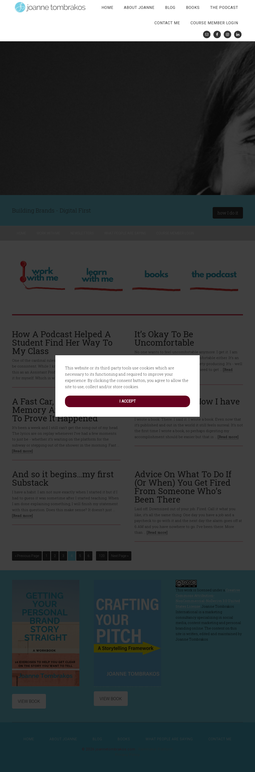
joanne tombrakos (50, 7)
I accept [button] (127, 401)
